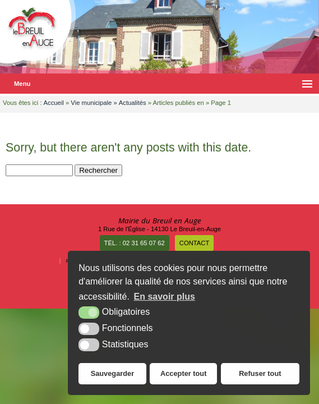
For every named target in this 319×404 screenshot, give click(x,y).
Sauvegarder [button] (113, 373)
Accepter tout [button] (183, 373)
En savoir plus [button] (164, 296)
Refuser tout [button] (260, 373)
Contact (194, 243)
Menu (22, 83)
